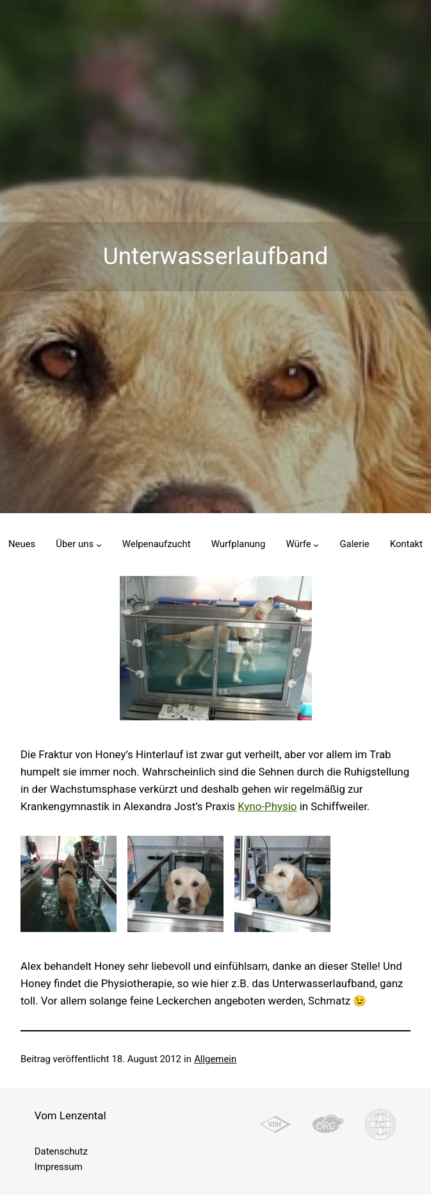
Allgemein (215, 1059)
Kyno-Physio (267, 806)
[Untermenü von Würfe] (316, 544)
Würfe (298, 544)
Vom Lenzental (70, 1115)
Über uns (75, 544)
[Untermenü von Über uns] (99, 544)
